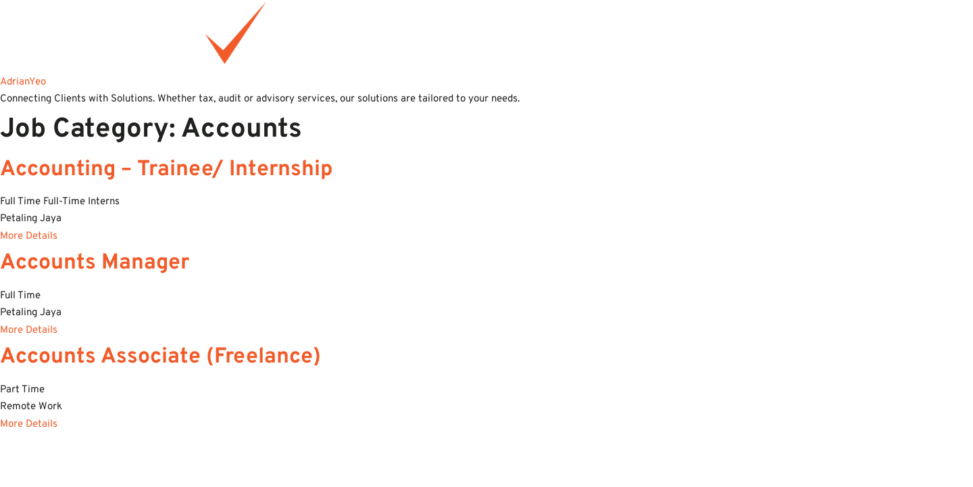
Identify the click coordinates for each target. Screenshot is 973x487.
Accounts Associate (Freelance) (160, 357)
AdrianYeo (23, 82)
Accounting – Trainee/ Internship (166, 169)
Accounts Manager (94, 263)
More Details (28, 236)
